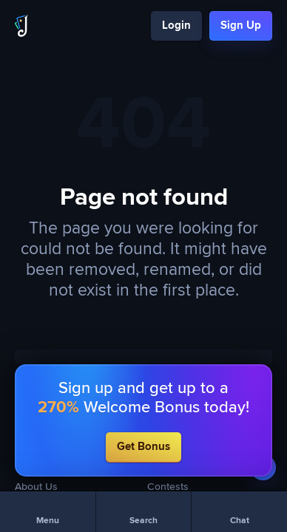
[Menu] (47, 511)
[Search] (144, 511)
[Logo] (21, 26)
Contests (168, 487)
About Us (36, 487)
